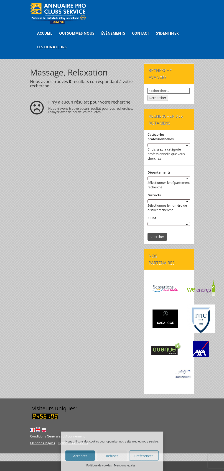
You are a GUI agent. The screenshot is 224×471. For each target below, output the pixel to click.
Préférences (143, 455)
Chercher (157, 236)
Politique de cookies (99, 465)
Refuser (112, 455)
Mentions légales (124, 465)
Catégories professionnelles (161, 136)
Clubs (152, 218)
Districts (154, 195)
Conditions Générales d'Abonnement (57, 436)
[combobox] (169, 145)
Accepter (80, 455)
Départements (159, 172)
